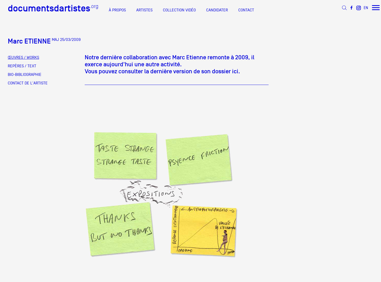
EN (366, 7)
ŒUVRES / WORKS (23, 57)
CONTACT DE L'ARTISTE (28, 83)
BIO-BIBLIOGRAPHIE (24, 74)
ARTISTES (144, 10)
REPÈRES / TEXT (22, 66)
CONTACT (246, 10)
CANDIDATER (217, 10)
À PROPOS (117, 10)
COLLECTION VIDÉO (179, 10)
